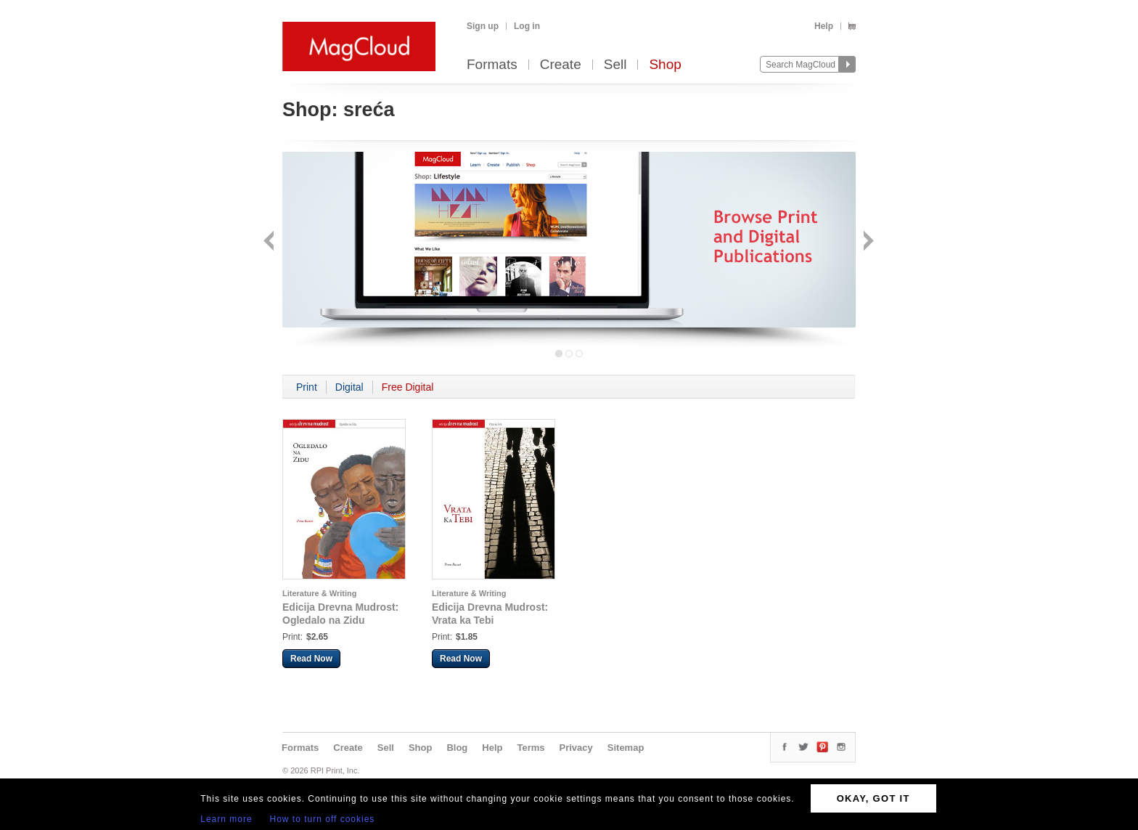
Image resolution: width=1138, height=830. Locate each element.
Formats (492, 65)
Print (306, 387)
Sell (615, 65)
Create (560, 65)
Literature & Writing (319, 593)
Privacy (576, 747)
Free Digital (408, 387)
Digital (349, 387)
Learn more (226, 819)
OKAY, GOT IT (873, 798)
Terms (530, 747)
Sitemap (625, 747)
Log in (527, 26)
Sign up (483, 26)
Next (867, 242)
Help (823, 26)
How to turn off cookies (322, 819)
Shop (665, 65)
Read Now (311, 659)
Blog (456, 747)
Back (270, 242)
